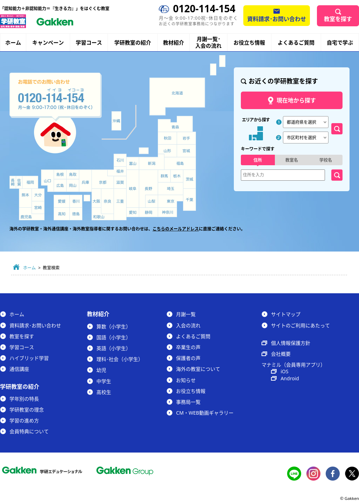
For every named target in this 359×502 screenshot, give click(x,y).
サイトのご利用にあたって (300, 325)
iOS (284, 371)
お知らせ (186, 380)
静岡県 (148, 212)
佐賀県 (19, 182)
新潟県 (151, 162)
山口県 (47, 181)
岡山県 (73, 185)
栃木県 (177, 176)
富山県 (133, 163)
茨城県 (189, 179)
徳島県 (76, 214)
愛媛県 (61, 201)
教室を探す (338, 19)
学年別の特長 (24, 398)
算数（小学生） (113, 326)
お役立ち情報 (249, 42)
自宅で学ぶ (340, 42)
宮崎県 (38, 207)
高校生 (103, 392)
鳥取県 (73, 174)
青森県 (175, 124)
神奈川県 (167, 212)
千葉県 (189, 200)
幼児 (101, 370)
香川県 (76, 201)
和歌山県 (103, 214)
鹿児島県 (31, 214)
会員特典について (29, 431)
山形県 (167, 151)
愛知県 (133, 212)
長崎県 (13, 182)
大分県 (38, 195)
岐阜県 (133, 189)
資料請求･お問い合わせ (276, 19)
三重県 (120, 204)
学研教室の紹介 (132, 42)
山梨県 (151, 201)
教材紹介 (173, 42)
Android (289, 378)
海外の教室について (198, 369)
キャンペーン (48, 42)
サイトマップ (285, 314)
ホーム (13, 42)
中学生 (103, 381)
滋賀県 (120, 182)
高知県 (61, 214)
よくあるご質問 (296, 42)
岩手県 (186, 138)
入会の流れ (188, 325)
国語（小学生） (113, 337)
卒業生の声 (188, 347)
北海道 (177, 96)
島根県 (60, 174)
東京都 (170, 201)
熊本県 (25, 198)
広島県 (60, 185)
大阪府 (96, 198)
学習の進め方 (24, 420)
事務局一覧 (188, 402)
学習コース (89, 42)
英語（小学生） (113, 348)
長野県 (148, 188)
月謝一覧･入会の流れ (208, 42)
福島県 (180, 163)
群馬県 (164, 176)
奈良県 (107, 201)
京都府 (103, 179)
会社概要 (281, 353)
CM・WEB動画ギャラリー (204, 412)
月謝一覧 (186, 314)
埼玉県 (170, 188)
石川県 (120, 160)
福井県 (117, 171)
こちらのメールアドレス (176, 229)
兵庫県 (85, 181)
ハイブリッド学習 (29, 358)
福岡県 (30, 182)
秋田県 (167, 138)
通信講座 (19, 369)
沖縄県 (116, 121)
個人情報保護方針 (290, 343)
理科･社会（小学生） (119, 359)
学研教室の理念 (26, 409)
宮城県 (186, 151)
